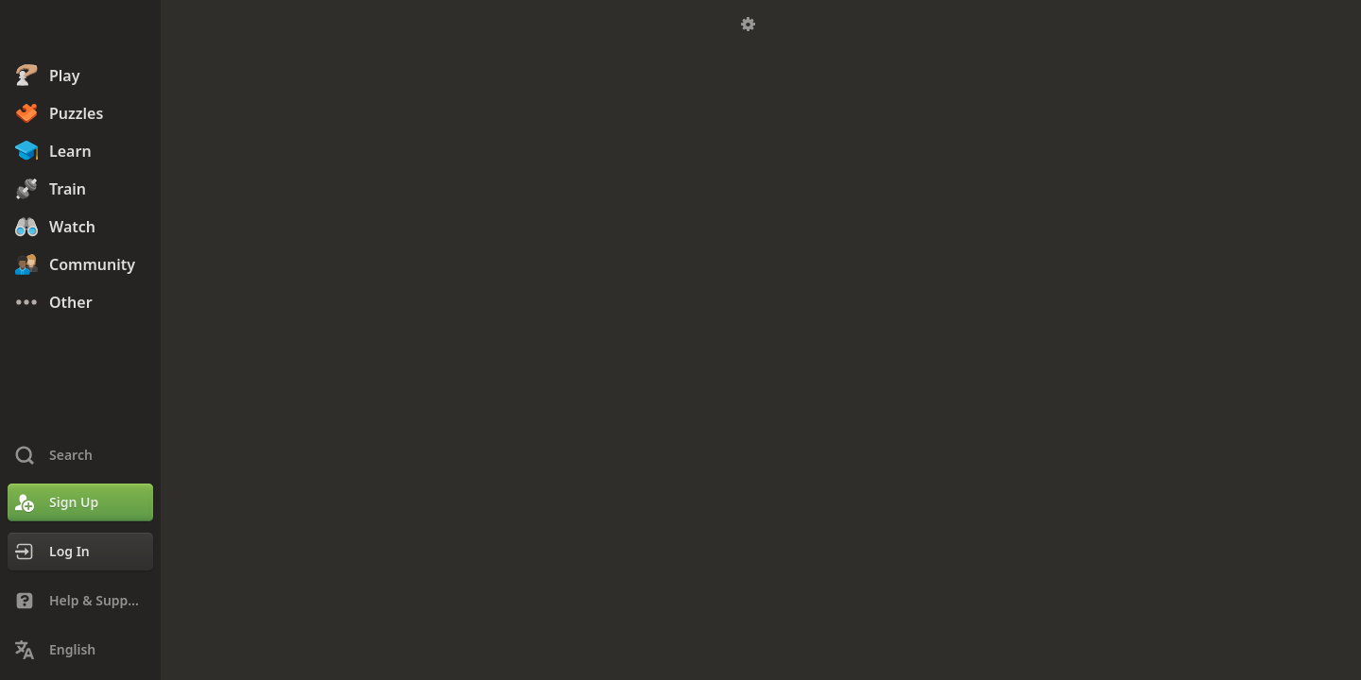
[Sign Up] (80, 502)
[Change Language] (80, 650)
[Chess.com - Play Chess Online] (80, 32)
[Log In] (80, 551)
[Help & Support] (80, 601)
